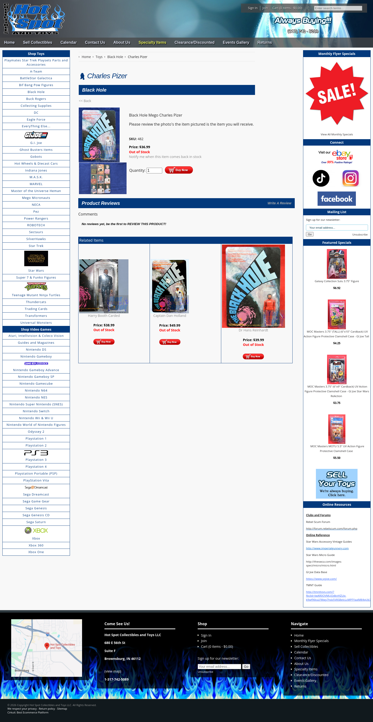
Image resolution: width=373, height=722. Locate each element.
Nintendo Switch (36, 411)
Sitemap (62, 708)
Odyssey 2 (36, 431)
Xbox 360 (36, 545)
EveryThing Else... (36, 126)
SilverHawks (36, 239)
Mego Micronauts (36, 198)
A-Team (36, 71)
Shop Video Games (36, 329)
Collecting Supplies (36, 105)
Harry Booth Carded (104, 315)
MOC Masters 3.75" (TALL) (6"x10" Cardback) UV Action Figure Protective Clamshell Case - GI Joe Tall (336, 334)
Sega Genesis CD (36, 515)
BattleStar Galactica (36, 78)
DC (36, 112)
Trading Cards (36, 309)
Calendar (68, 42)
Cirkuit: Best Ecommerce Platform (27, 712)
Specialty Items (153, 42)
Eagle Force (36, 119)
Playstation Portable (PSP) (36, 473)
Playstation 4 (36, 466)
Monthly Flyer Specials (311, 641)
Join (265, 8)
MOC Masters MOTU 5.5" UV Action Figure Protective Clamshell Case (337, 448)
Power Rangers (36, 218)
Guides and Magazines (36, 342)
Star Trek (36, 246)
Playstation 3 (36, 459)
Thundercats (36, 302)
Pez (36, 211)
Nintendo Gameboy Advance (36, 370)
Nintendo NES (36, 397)
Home (9, 42)
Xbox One (36, 552)
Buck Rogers (36, 99)
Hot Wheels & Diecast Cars (36, 163)
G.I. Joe (36, 143)
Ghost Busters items (36, 149)
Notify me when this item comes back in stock (165, 156)
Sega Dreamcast (36, 494)
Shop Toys (36, 53)
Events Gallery (236, 42)
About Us (121, 42)
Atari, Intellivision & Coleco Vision (36, 336)
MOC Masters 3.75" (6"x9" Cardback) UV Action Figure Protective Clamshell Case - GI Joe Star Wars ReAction (336, 391)
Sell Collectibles (37, 42)
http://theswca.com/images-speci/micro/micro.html (324, 563)
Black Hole (36, 92)
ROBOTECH (36, 225)
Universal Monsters (36, 322)
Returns (265, 42)
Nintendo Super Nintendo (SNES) (36, 404)
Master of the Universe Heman (36, 191)
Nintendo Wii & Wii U (36, 418)
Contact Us (95, 42)
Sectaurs (36, 232)
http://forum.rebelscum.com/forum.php (331, 528)
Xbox (36, 538)
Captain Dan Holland (169, 315)
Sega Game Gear (36, 501)
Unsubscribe (360, 234)
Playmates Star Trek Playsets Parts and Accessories (36, 62)
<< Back (85, 100)
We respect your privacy (22, 708)
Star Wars (36, 270)
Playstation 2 (36, 445)
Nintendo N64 (36, 390)
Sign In (253, 8)
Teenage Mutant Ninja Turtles (36, 295)
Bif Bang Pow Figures (36, 85)
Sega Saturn (36, 522)
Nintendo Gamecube (36, 383)
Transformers (36, 316)
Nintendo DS (36, 349)
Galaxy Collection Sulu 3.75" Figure (337, 281)
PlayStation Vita (36, 480)
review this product (146, 224)
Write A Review (279, 203)
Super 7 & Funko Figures (36, 277)
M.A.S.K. (36, 177)
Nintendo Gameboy (36, 356)
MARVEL (36, 184)
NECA (36, 204)
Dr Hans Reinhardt (253, 330)
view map (112, 671)
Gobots (36, 156)
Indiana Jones (36, 170)
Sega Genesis (36, 508)
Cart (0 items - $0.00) (287, 8)
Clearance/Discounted (195, 42)
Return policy (47, 708)
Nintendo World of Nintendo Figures (36, 424)
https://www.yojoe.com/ (321, 578)
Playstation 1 (36, 438)
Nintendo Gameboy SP (36, 376)
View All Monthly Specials (337, 134)
